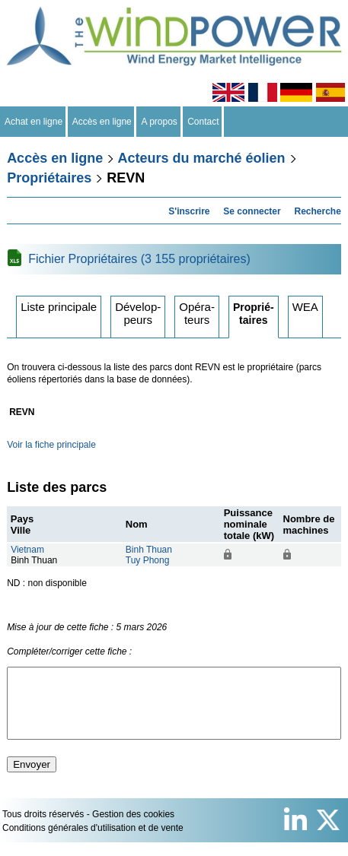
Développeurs (138, 313)
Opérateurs (197, 313)
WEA (305, 306)
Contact (204, 121)
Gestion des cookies (133, 828)
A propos (159, 121)
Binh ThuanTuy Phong (149, 555)
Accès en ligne (102, 121)
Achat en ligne (34, 121)
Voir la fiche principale (51, 444)
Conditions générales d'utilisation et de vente (93, 841)
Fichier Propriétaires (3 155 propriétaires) (139, 258)
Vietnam (27, 549)
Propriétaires (49, 177)
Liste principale (59, 306)
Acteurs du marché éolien (202, 158)
